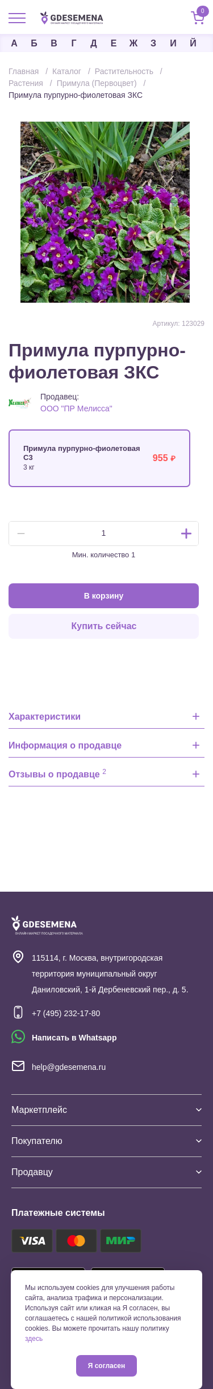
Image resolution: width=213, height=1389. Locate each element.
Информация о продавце (65, 745)
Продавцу (106, 1172)
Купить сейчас (104, 626)
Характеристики (45, 716)
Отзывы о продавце (57, 773)
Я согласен (107, 1366)
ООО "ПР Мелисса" (76, 408)
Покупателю (106, 1141)
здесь (34, 1339)
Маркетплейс (106, 1110)
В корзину (104, 595)
